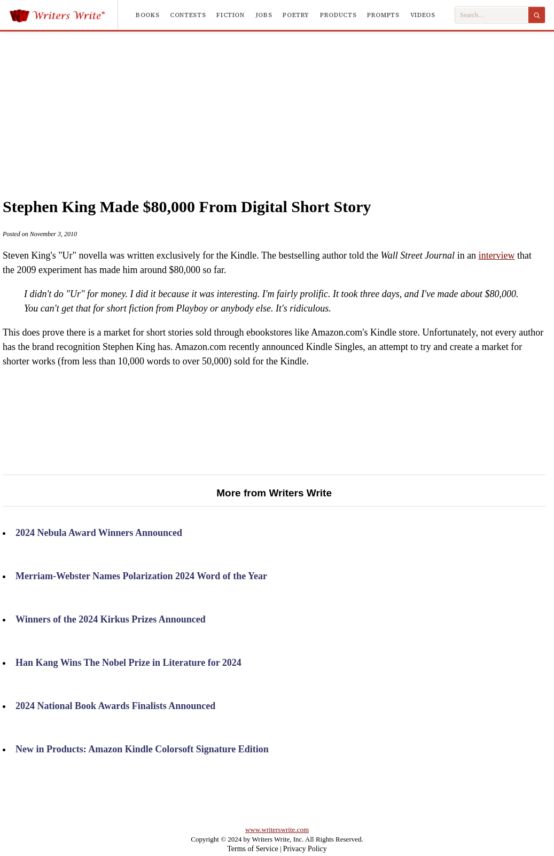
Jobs (263, 15)
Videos (422, 15)
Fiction (230, 15)
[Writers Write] (63, 15)
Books (147, 15)
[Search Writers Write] (491, 15)
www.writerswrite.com (277, 830)
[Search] (536, 15)
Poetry (296, 15)
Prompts (383, 15)
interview (497, 255)
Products (338, 15)
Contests (188, 15)
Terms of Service (252, 849)
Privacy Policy (305, 849)
